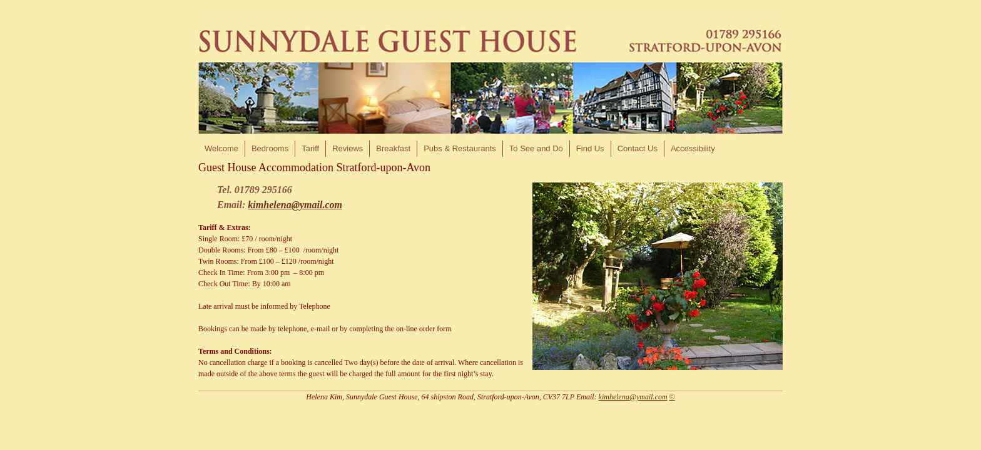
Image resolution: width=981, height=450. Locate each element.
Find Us (590, 148)
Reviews (347, 148)
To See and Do (536, 148)
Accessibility (693, 148)
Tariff (310, 148)
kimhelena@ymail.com (295, 204)
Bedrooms (270, 148)
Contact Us (638, 148)
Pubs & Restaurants (460, 148)
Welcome (221, 148)
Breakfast (393, 148)
